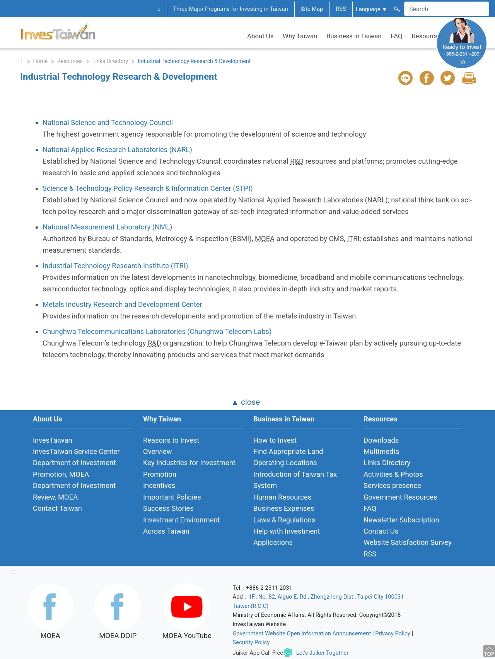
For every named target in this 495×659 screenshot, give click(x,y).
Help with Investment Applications (286, 536)
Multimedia (381, 451)
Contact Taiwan (57, 508)
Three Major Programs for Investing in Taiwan (230, 8)
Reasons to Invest (171, 440)
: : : (19, 61)
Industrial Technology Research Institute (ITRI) (115, 266)
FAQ (396, 36)
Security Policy (251, 642)
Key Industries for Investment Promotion (189, 468)
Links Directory (110, 61)
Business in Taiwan (354, 36)
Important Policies (172, 497)
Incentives (159, 485)
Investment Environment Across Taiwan (181, 525)
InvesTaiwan (52, 440)
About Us (260, 36)
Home (40, 61)
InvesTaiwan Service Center (76, 451)
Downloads (381, 440)
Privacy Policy (392, 633)
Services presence (392, 485)
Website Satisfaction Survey (408, 542)
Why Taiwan (300, 36)
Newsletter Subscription (401, 520)
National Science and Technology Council (108, 122)
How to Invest (275, 440)
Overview (157, 451)
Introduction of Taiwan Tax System (295, 480)
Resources (426, 36)
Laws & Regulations (284, 520)
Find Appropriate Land (288, 451)
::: (158, 8)
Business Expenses (283, 508)
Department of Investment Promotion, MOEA (74, 468)
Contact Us (381, 531)
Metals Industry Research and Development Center (122, 304)
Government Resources (400, 497)
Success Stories (168, 508)
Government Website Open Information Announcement (302, 633)
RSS (341, 8)
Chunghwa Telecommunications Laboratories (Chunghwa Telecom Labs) (157, 331)
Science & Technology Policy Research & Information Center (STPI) (148, 188)
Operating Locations (285, 463)
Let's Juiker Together (322, 652)
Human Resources (282, 497)
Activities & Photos (393, 474)
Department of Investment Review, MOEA (74, 491)
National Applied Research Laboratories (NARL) (117, 149)
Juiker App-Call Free (258, 652)
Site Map (312, 8)
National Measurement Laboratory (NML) (107, 227)
